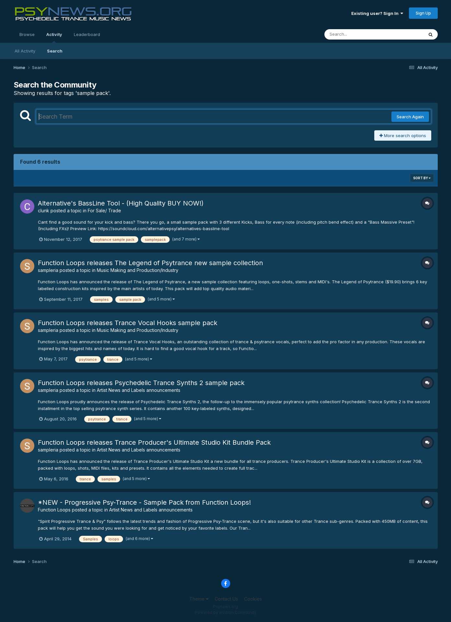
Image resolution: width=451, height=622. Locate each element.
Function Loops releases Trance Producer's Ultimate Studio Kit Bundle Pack (154, 442)
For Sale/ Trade (104, 210)
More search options (402, 135)
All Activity (25, 50)
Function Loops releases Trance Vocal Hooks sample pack (127, 323)
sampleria (48, 270)
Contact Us (226, 599)
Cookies (253, 599)
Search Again (410, 116)
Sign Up (423, 13)
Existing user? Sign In (377, 13)
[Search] (356, 34)
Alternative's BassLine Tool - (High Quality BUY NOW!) (121, 203)
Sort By (422, 178)
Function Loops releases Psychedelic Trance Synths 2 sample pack (141, 383)
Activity (54, 37)
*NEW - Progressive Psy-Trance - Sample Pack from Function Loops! (144, 502)
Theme (199, 599)
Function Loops (54, 509)
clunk (43, 210)
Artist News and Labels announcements (138, 390)
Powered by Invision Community (225, 612)
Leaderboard (87, 34)
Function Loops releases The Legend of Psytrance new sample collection (150, 263)
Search (54, 50)
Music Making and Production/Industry (137, 270)
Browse (27, 34)
